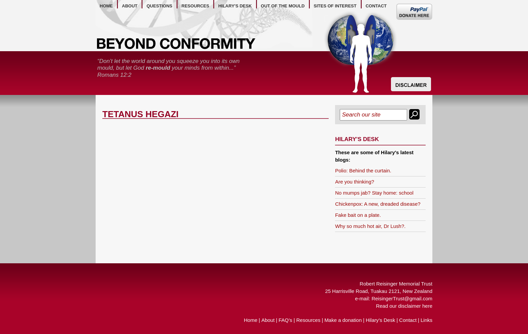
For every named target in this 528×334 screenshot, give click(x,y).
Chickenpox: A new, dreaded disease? (378, 204)
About (267, 320)
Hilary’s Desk (380, 320)
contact (376, 5)
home (106, 5)
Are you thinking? (354, 182)
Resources (308, 320)
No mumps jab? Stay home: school (374, 193)
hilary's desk (235, 5)
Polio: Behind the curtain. (363, 170)
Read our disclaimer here (404, 306)
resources (195, 5)
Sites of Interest (335, 5)
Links (426, 320)
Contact (408, 320)
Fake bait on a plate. (358, 215)
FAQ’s (285, 320)
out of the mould (283, 5)
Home (250, 320)
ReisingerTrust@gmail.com (401, 298)
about (129, 5)
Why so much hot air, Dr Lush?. (370, 226)
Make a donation (343, 320)
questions (159, 5)
